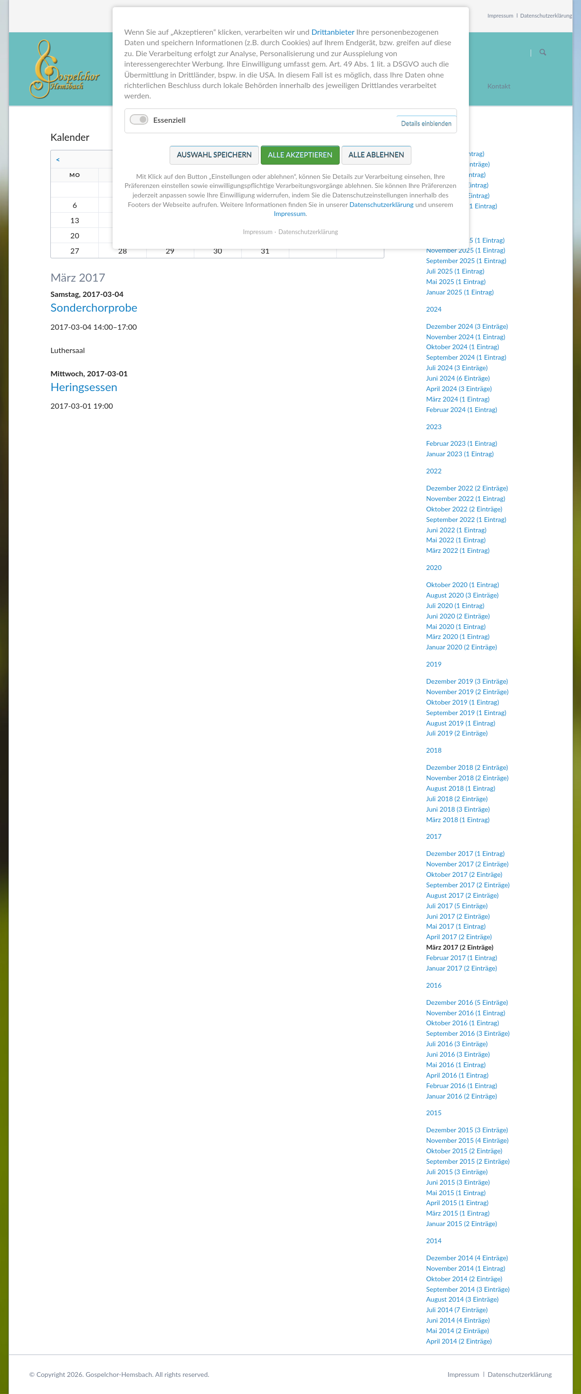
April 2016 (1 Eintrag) (457, 1075)
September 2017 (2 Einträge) (468, 885)
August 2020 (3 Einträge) (462, 595)
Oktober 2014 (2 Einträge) (464, 1279)
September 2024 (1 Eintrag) (466, 357)
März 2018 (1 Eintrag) (457, 819)
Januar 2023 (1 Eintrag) (460, 454)
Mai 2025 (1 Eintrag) (456, 281)
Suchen (543, 52)
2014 (433, 1241)
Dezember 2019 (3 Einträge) (467, 681)
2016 (433, 985)
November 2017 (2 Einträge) (467, 864)
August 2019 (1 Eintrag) (460, 723)
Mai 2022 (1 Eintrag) (456, 540)
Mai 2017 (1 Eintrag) (456, 926)
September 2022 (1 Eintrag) (466, 519)
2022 (433, 471)
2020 (433, 567)
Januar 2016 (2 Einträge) (461, 1096)
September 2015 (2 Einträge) (468, 1161)
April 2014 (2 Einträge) (459, 1341)
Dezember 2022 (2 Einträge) (467, 488)
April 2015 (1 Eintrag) (457, 1202)
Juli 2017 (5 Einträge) (456, 906)
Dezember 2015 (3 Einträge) (467, 1130)
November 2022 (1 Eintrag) (465, 498)
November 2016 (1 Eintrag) (465, 1013)
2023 (433, 426)
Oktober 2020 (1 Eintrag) (462, 584)
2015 (433, 1113)
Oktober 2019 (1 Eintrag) (462, 702)
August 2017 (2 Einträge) (462, 895)
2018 (433, 750)
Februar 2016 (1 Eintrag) (461, 1085)
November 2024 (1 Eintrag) (465, 337)
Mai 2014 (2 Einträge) (457, 1330)
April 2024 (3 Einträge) (459, 388)
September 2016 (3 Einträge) (468, 1033)
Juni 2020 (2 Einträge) (458, 616)
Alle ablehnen (376, 154)
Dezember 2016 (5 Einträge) (467, 1002)
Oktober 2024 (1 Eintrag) (462, 347)
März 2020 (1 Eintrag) (457, 636)
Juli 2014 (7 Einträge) (456, 1310)
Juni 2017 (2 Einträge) (458, 916)
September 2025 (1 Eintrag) (466, 260)
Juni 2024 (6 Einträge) (458, 378)
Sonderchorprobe (93, 307)
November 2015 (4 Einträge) (467, 1140)
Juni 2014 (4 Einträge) (458, 1320)
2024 (433, 309)
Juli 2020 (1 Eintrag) (455, 605)
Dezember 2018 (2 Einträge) (467, 767)
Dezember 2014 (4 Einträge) (467, 1258)
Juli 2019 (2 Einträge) (456, 733)
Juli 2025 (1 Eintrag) (455, 271)
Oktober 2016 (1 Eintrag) (462, 1023)
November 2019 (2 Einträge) (467, 691)
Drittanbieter (333, 31)
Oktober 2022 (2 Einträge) (464, 509)
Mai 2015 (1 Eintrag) (456, 1192)
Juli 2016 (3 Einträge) (456, 1044)
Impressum (500, 15)
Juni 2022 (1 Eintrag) (456, 530)
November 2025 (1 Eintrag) (465, 250)
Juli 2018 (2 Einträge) (456, 799)
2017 (433, 836)
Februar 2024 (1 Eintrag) (461, 409)
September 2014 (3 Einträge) (468, 1289)
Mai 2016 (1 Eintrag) (456, 1064)
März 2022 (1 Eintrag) (457, 550)
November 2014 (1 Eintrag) (465, 1268)
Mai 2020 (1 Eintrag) (456, 626)
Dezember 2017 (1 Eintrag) (465, 853)
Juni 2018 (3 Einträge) (458, 809)
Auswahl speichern (214, 154)
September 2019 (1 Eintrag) (466, 712)
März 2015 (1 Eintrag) (457, 1213)
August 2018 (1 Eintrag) (460, 788)
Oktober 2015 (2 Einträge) (464, 1151)
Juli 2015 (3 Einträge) (456, 1172)
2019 (433, 664)
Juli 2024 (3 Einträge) (456, 367)
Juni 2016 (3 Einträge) (458, 1054)
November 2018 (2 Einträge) (467, 778)
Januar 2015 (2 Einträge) (461, 1223)
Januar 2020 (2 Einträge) (461, 647)
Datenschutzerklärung (546, 15)
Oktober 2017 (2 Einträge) (464, 874)
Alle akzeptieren (300, 154)
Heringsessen (83, 386)
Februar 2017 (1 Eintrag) (461, 957)
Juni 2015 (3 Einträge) (458, 1182)
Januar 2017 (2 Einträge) (461, 968)
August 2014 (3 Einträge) (462, 1299)
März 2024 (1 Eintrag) (457, 399)
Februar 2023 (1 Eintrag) (461, 443)
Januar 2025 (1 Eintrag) (460, 292)
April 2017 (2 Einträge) (459, 937)
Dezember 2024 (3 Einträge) (467, 326)
